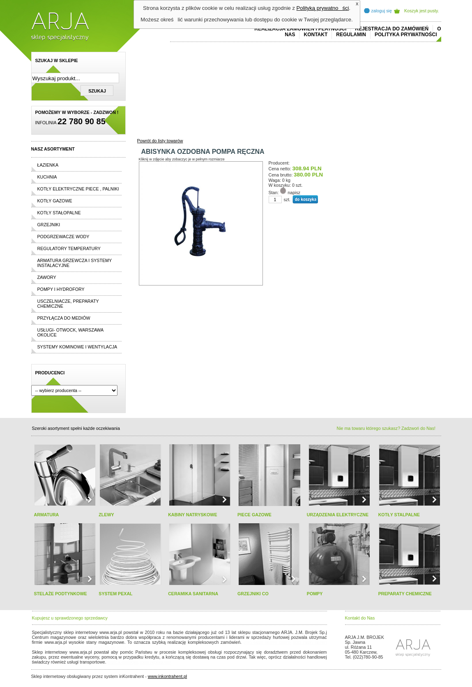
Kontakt (315, 34)
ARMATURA (46, 514)
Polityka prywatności (406, 34)
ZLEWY (106, 514)
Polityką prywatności (323, 8)
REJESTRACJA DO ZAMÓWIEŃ (391, 29)
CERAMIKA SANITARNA (193, 593)
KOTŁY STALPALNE (399, 514)
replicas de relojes (112, 647)
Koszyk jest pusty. (421, 10)
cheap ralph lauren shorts (68, 647)
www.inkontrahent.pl (167, 676)
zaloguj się (381, 10)
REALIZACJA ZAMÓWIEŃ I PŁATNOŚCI (300, 29)
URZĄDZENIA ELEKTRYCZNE (337, 514)
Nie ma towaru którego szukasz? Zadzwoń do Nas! (386, 428)
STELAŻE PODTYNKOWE (60, 593)
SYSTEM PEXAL (115, 593)
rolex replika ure (155, 661)
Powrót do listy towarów (160, 140)
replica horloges (123, 661)
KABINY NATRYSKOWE (192, 514)
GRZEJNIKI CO (253, 593)
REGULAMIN (351, 34)
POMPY (315, 593)
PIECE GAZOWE (254, 514)
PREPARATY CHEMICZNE (405, 593)
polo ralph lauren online (267, 642)
